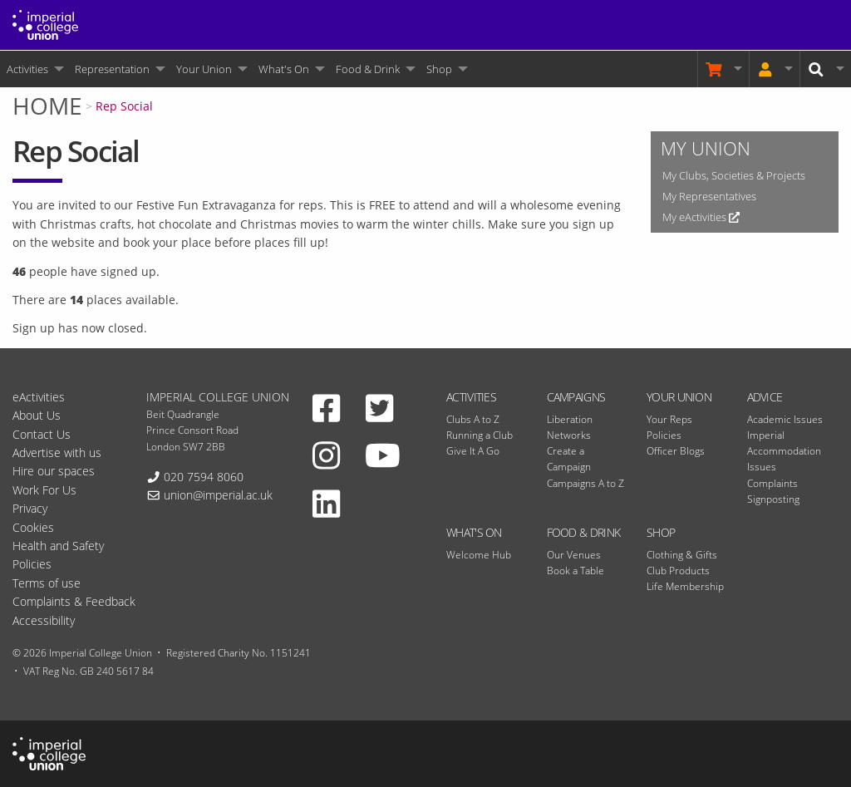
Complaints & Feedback (73, 601)
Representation (112, 68)
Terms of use (46, 583)
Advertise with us (56, 452)
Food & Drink (368, 68)
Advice (765, 397)
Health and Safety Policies (58, 555)
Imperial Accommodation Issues (784, 451)
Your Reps (669, 419)
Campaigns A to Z (585, 483)
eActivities (38, 397)
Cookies (33, 527)
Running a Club (479, 435)
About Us (36, 415)
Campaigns (576, 397)
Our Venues (574, 555)
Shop (439, 68)
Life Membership (685, 586)
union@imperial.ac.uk (218, 495)
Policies (664, 435)
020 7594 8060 (203, 476)
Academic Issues (785, 419)
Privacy (29, 508)
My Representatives (709, 196)
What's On (283, 68)
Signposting (773, 499)
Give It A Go (472, 451)
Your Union (204, 68)
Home (47, 105)
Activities (27, 68)
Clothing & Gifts (682, 555)
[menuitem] (34, 69)
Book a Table (575, 570)
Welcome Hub (478, 555)
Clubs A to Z (472, 419)
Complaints (772, 483)
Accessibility (43, 620)
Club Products (678, 570)
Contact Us (41, 434)
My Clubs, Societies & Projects (733, 175)
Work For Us (44, 490)
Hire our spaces (53, 471)
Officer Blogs (676, 451)
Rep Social (124, 106)
